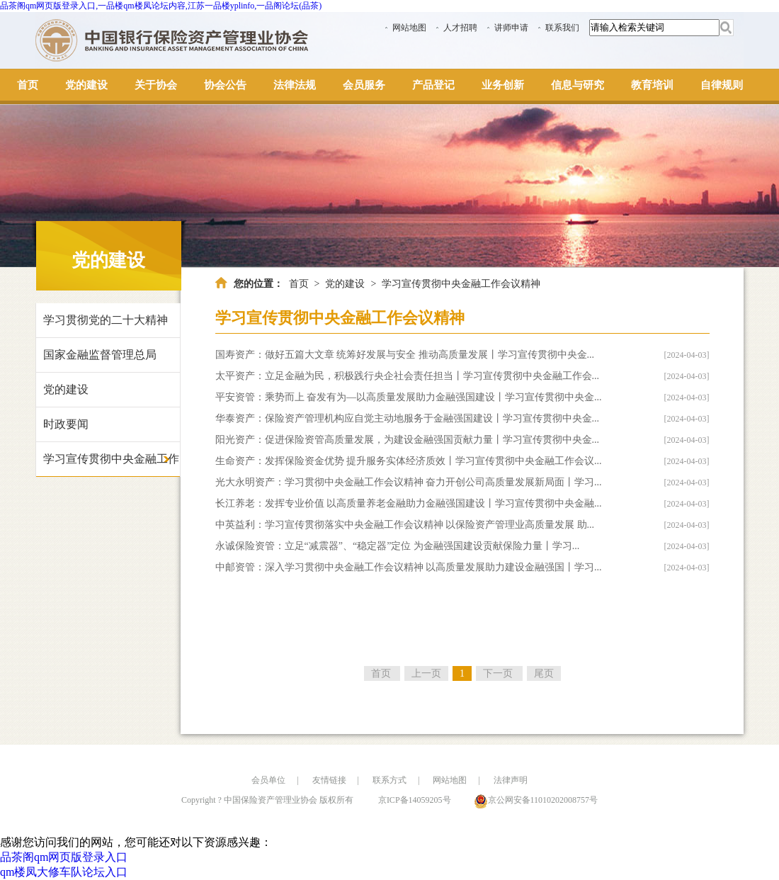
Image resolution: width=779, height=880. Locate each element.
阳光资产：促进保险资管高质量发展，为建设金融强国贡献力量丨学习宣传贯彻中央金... (407, 439)
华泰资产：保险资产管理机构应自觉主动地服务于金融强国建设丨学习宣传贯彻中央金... (407, 418)
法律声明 (511, 780)
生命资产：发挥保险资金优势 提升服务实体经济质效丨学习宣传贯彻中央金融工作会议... (408, 461)
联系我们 (562, 28)
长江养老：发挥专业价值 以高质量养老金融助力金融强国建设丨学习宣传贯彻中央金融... (408, 503)
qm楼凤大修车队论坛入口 (63, 872)
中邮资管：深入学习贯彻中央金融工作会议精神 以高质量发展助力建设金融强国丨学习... (408, 567)
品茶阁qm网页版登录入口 (63, 857)
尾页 (544, 673)
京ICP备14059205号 (414, 800)
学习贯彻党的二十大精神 (105, 320)
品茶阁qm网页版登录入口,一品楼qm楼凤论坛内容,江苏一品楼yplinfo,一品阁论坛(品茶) (161, 6)
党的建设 (66, 389)
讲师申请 (511, 28)
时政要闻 (66, 424)
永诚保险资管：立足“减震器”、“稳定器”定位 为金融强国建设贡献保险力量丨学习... (397, 546)
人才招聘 (460, 28)
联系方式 (389, 780)
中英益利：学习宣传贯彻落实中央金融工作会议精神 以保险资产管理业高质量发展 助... (405, 524)
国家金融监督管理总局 (100, 355)
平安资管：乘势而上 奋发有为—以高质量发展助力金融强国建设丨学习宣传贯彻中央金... (408, 397)
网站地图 (409, 28)
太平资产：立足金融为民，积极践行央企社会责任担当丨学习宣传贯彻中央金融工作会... (407, 376)
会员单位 (268, 780)
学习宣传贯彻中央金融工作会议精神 (111, 465)
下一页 (499, 673)
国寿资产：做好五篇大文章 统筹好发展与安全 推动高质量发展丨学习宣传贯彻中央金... (405, 354)
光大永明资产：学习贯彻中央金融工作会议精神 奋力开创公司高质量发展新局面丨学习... (408, 482)
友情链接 (329, 780)
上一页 (426, 673)
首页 (299, 283)
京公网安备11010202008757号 (543, 800)
